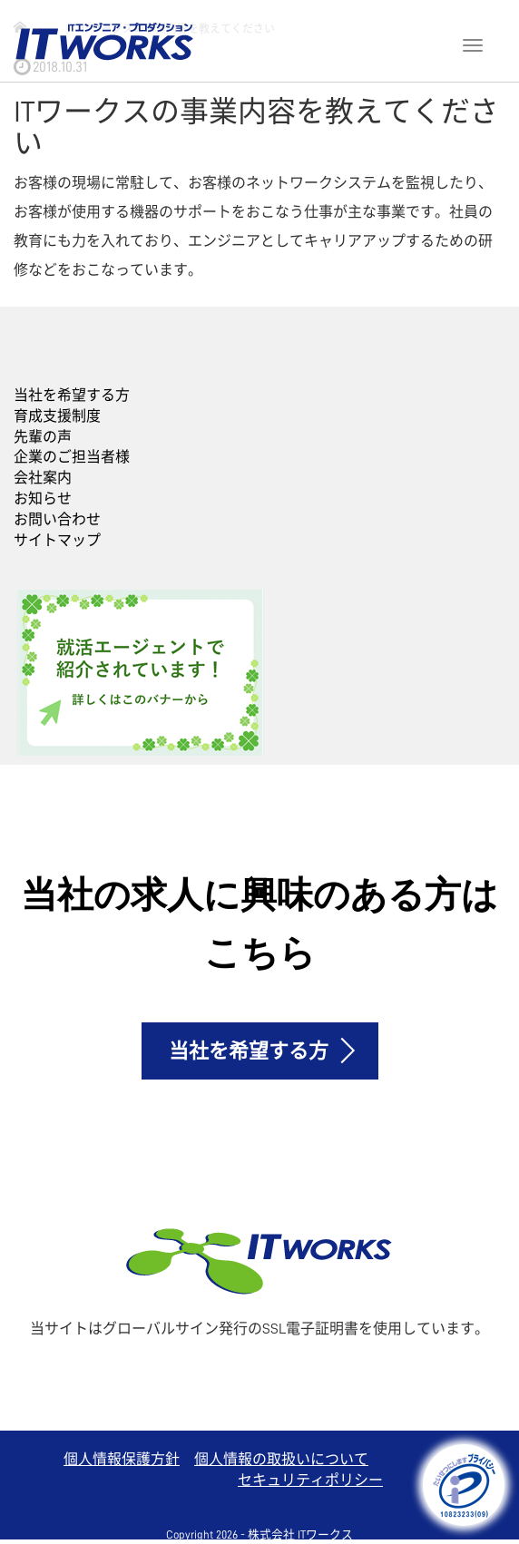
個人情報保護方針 (122, 1459)
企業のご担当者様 (72, 457)
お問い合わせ (57, 520)
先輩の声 (43, 437)
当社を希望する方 (72, 395)
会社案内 (43, 478)
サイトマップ (57, 540)
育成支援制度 (57, 416)
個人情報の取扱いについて (281, 1459)
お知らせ (43, 499)
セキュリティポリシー (310, 1480)
